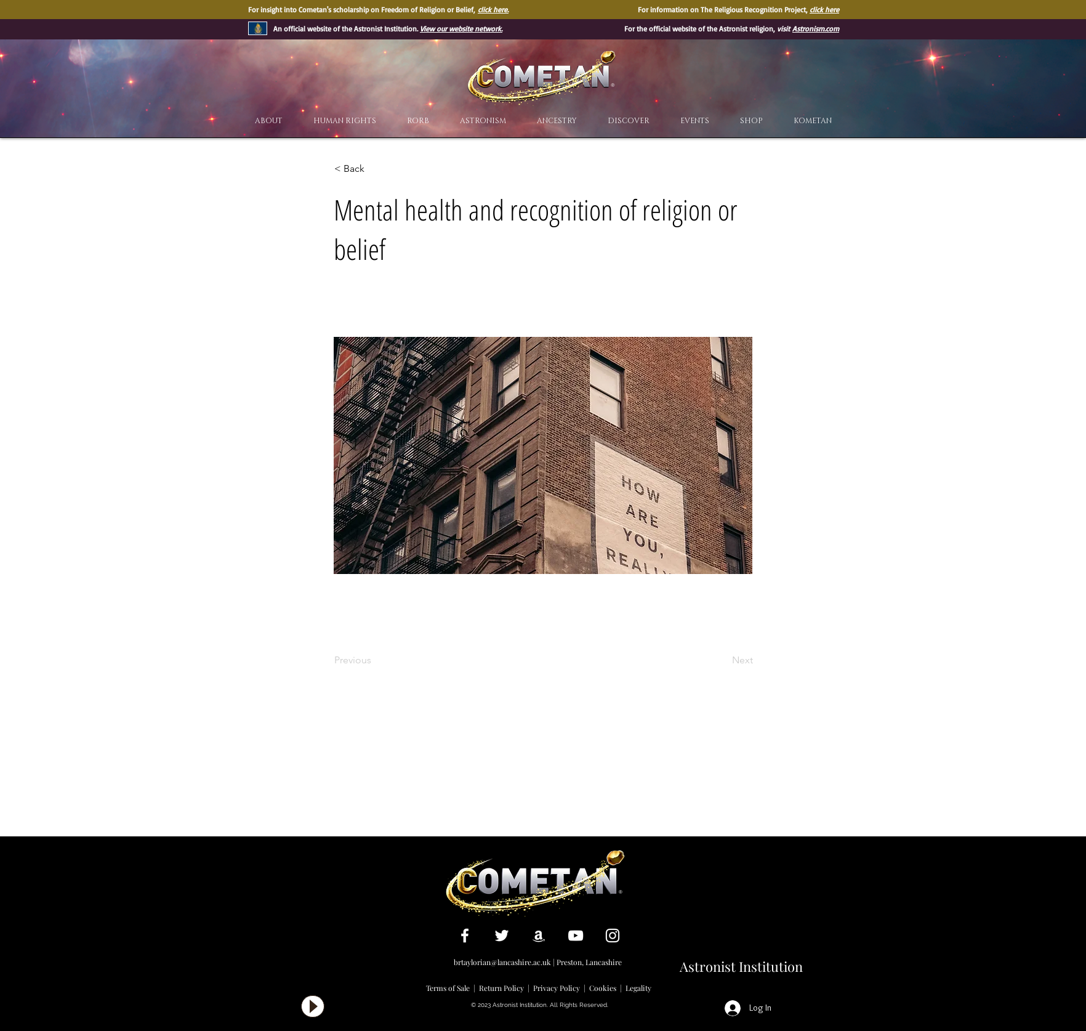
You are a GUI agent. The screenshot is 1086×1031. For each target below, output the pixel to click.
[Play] (313, 1006)
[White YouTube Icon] (575, 935)
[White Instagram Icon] (612, 935)
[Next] (722, 660)
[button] (628, 121)
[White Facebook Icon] (465, 935)
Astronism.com (815, 28)
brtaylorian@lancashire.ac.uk (502, 962)
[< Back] (375, 168)
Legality (638, 988)
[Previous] (375, 660)
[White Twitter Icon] (502, 935)
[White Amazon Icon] (538, 935)
